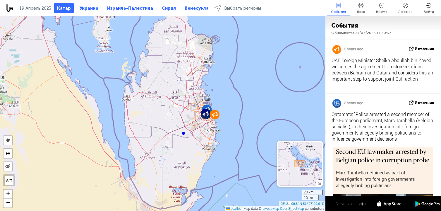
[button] (183, 133)
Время (381, 8)
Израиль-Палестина (130, 8)
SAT (9, 180)
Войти (429, 8)
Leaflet (233, 208)
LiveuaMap (270, 208)
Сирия (169, 8)
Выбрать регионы (238, 8)
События (338, 8)
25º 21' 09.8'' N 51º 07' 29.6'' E (302, 203)
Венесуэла (197, 8)
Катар (64, 8)
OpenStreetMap (292, 208)
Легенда (405, 8)
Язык (361, 8)
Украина (89, 8)
